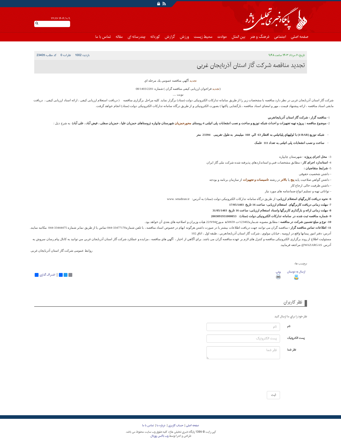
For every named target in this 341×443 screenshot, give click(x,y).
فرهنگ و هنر (259, 37)
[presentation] (265, 377)
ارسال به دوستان (296, 274)
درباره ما (161, 425)
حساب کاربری (175, 425)
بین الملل (238, 37)
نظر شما (291, 349)
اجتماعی (280, 37)
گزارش (170, 37)
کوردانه (155, 37)
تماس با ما (103, 37)
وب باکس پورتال (159, 436)
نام (288, 326)
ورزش (184, 37)
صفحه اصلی (299, 37)
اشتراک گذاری (45, 275)
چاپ (278, 274)
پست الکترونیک (296, 337)
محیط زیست (203, 37)
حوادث (222, 37)
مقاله (119, 37)
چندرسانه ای (136, 37)
